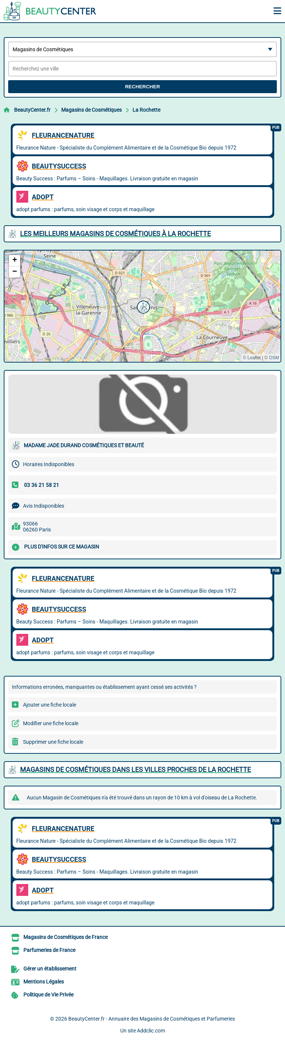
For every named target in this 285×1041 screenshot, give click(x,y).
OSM (274, 357)
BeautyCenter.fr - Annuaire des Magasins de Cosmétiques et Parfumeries (151, 1019)
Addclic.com (151, 1031)
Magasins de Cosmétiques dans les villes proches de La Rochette (135, 769)
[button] (142, 306)
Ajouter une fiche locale (49, 705)
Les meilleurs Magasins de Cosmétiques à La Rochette (115, 234)
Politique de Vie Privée (48, 995)
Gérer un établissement (49, 969)
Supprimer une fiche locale (53, 742)
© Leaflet (252, 357)
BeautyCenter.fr (32, 110)
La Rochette (146, 110)
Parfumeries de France (49, 950)
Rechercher (142, 86)
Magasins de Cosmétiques (91, 110)
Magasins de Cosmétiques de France (65, 937)
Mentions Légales (43, 982)
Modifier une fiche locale (50, 723)
